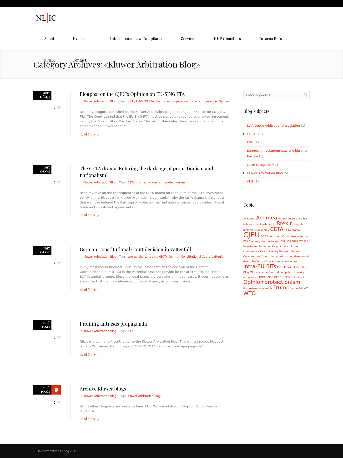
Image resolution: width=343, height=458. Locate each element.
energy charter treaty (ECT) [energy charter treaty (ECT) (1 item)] (268, 241)
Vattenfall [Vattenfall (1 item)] (297, 288)
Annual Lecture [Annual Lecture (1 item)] (287, 218)
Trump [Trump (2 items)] (281, 288)
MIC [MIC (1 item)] (267, 272)
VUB (250, 181)
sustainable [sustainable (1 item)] (265, 288)
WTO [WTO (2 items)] (249, 293)
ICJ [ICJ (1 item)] (266, 261)
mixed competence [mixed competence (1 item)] (283, 272)
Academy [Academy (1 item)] (249, 218)
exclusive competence (172, 101)
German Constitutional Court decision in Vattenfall (135, 249)
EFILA (251, 134)
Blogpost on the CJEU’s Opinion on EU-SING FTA (132, 94)
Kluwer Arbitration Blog (99, 101)
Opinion (224, 101)
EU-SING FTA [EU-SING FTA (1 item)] (295, 241)
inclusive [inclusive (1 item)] (274, 261)
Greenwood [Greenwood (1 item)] (301, 256)
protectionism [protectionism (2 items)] (282, 282)
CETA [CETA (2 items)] (276, 229)
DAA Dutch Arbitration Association (273, 125)
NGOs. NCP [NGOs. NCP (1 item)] (266, 277)
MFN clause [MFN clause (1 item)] (257, 272)
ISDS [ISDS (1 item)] (280, 267)
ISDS (130, 331)
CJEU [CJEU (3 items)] (251, 235)
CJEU (130, 101)
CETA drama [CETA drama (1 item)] (292, 230)
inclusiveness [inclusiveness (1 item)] (289, 261)
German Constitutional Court (189, 256)
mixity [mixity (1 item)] (300, 272)
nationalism (155, 182)
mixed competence (203, 101)
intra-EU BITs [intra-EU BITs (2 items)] (259, 266)
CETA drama (136, 182)
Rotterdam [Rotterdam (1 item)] (250, 288)
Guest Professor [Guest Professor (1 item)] (253, 261)
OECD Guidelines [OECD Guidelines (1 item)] (293, 277)
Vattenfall (218, 256)
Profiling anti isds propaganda (113, 323)
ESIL (250, 142)
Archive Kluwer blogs (103, 388)
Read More (88, 134)
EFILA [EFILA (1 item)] (246, 241)
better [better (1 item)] (272, 224)
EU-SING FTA (145, 101)
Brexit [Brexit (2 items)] (284, 223)
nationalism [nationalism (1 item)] (250, 277)
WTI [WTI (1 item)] (306, 288)
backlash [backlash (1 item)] (261, 224)
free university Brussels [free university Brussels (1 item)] (275, 251)
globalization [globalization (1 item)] (278, 256)
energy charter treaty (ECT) (147, 256)
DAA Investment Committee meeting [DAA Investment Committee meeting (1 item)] (284, 236)
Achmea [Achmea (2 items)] (266, 218)
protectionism (175, 182)
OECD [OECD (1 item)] (278, 277)
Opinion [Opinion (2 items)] (253, 282)
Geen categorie (259, 165)
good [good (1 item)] (290, 256)
